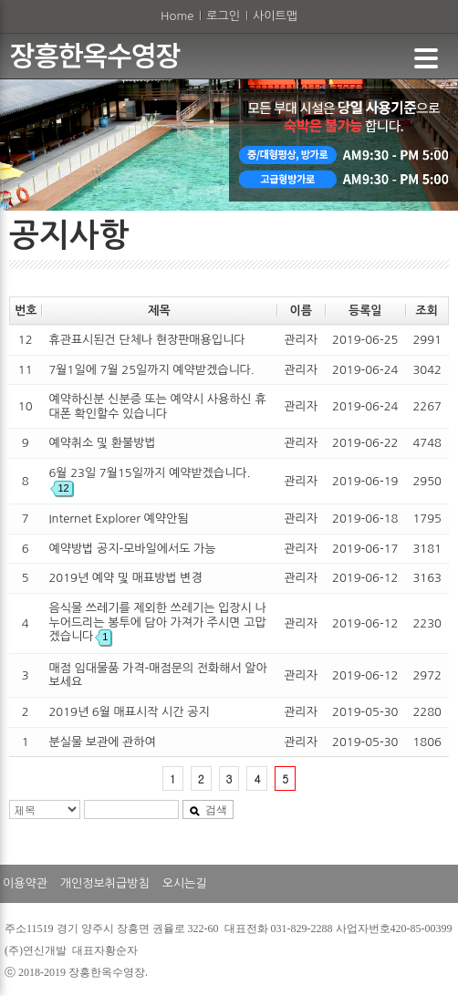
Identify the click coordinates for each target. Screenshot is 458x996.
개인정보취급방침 (105, 883)
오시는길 (184, 883)
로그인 (223, 16)
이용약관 (25, 883)
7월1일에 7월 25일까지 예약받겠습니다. (151, 370)
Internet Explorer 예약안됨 (118, 518)
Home (177, 16)
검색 (208, 810)
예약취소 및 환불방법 (101, 443)
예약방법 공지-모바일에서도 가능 (131, 549)
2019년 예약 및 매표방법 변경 (125, 578)
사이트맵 (275, 16)
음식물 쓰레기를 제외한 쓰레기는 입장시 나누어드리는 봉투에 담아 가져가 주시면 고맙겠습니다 (156, 622)
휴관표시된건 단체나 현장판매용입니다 (146, 340)
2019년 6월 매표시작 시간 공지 (128, 712)
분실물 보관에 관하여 (101, 742)
